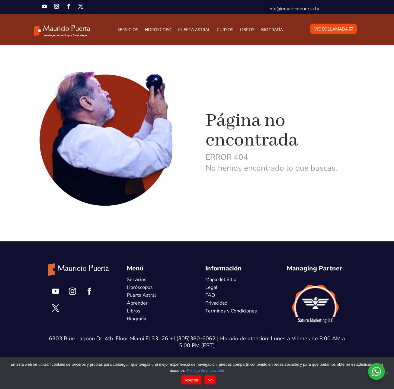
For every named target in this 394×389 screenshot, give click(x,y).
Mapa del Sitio (220, 279)
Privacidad (216, 303)
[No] (386, 373)
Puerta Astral (141, 295)
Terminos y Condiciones (231, 311)
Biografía (136, 318)
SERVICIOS (127, 30)
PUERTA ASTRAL (194, 30)
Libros (133, 311)
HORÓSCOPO (158, 30)
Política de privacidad (205, 370)
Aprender (137, 303)
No (210, 380)
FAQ (210, 295)
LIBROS (247, 30)
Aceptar (191, 380)
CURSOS (225, 30)
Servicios (136, 279)
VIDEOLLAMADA (331, 29)
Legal (211, 287)
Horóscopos (140, 287)
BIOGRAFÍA (272, 30)
